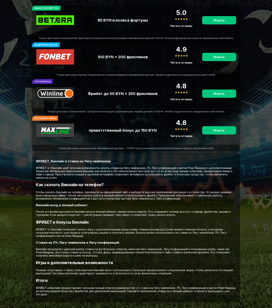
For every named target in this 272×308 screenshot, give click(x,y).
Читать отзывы (181, 25)
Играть (219, 20)
